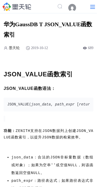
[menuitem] (74, 8)
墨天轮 (14, 48)
